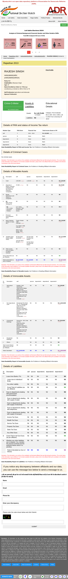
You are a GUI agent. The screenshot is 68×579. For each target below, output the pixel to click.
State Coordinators (26, 564)
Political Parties (45, 18)
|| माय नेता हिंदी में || (7, 21)
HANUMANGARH (39, 56)
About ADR (51, 21)
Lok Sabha (11, 18)
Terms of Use (44, 564)
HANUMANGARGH (26, 56)
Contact (36, 564)
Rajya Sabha (34, 18)
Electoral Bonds (57, 18)
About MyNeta (62, 21)
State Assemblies (22, 18)
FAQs (52, 564)
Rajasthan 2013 (13, 56)
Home (3, 18)
